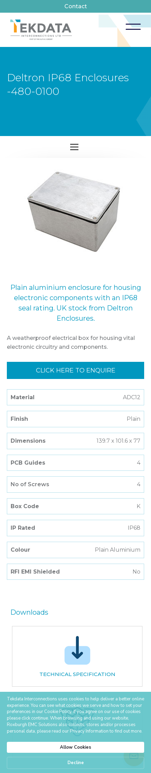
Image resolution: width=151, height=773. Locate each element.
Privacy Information (89, 731)
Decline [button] (75, 763)
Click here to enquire (75, 370)
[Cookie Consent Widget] (75, 732)
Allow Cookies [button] (75, 747)
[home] (41, 30)
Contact (75, 6)
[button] (133, 27)
